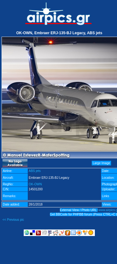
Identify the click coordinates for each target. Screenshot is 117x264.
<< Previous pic (13, 219)
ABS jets (35, 171)
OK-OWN (35, 184)
